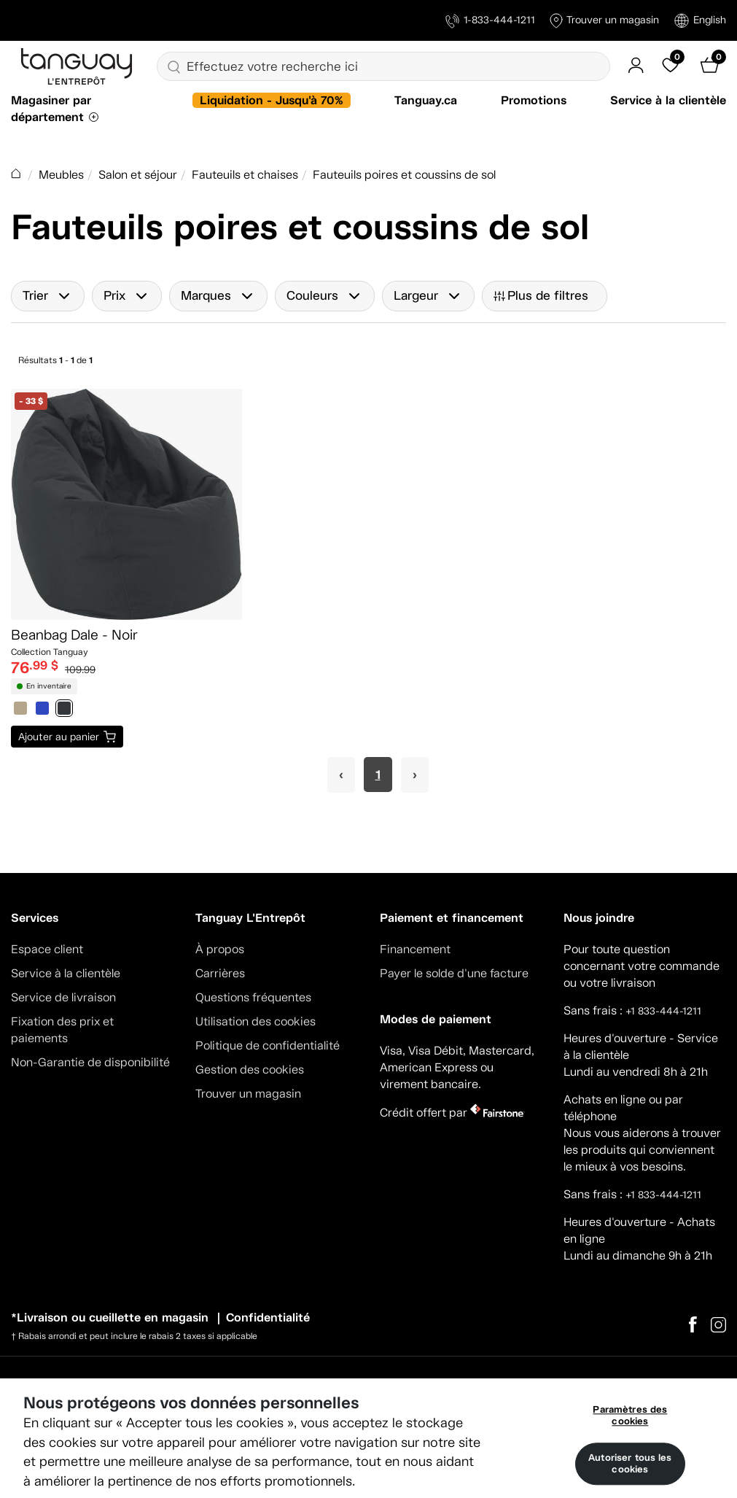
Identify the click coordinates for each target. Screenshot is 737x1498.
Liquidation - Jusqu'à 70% (271, 100)
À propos (219, 949)
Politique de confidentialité (267, 1045)
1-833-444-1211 (490, 20)
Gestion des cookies (249, 1069)
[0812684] (20, 710)
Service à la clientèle (668, 100)
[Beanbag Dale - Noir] (126, 504)
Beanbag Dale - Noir (74, 634)
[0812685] (42, 710)
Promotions (533, 100)
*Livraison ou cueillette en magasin (109, 1317)
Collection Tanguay (49, 652)
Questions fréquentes (253, 997)
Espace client (47, 949)
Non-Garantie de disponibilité (90, 1062)
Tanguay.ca (425, 100)
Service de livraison (63, 997)
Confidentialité (268, 1317)
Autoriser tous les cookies (629, 1464)
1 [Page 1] (378, 775)
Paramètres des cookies (630, 1416)
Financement (415, 949)
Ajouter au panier (58, 736)
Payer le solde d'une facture (454, 973)
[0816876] (64, 710)
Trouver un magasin (604, 20)
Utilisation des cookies (255, 1021)
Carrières (220, 973)
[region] (368, 1438)
